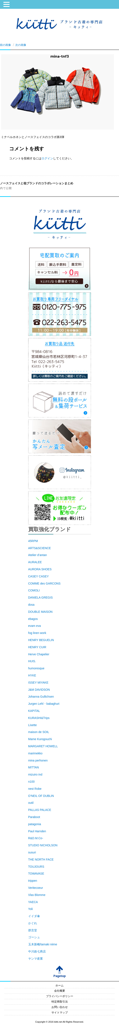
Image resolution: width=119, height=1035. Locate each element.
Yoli (30, 909)
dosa (31, 604)
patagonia (34, 824)
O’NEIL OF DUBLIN (41, 796)
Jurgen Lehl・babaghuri (43, 703)
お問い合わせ (59, 1007)
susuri (32, 852)
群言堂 (32, 930)
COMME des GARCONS (44, 583)
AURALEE (35, 562)
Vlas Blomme (36, 895)
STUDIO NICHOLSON (43, 845)
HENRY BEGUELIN (41, 640)
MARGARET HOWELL (43, 746)
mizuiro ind (35, 774)
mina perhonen (38, 760)
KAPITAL (34, 710)
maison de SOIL (38, 732)
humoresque (36, 668)
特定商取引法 (59, 1001)
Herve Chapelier (38, 654)
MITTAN (33, 767)
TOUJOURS (36, 866)
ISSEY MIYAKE (38, 682)
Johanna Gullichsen (41, 696)
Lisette (32, 725)
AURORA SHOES (40, 569)
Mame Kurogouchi (40, 739)
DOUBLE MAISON (40, 611)
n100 (31, 781)
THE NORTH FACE (41, 859)
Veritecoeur (35, 887)
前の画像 (5, 44)
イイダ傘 (34, 916)
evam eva (34, 625)
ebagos (33, 619)
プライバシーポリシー (59, 996)
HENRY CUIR (37, 647)
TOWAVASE (36, 873)
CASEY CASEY (38, 576)
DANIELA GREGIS (40, 597)
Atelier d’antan (37, 555)
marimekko (35, 753)
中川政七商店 (37, 951)
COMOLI (34, 590)
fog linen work (37, 633)
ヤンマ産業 (35, 958)
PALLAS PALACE (39, 810)
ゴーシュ (34, 937)
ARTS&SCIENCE (39, 548)
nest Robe (35, 788)
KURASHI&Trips (39, 718)
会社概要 (59, 990)
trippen (32, 880)
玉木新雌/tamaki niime (42, 944)
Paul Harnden (37, 831)
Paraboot (34, 817)
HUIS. (32, 661)
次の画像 (20, 44)
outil (31, 802)
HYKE (32, 675)
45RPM (33, 541)
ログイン (47, 158)
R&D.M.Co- (35, 838)
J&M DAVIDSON (39, 689)
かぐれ (32, 923)
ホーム (59, 985)
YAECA (33, 902)
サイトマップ (59, 1012)
